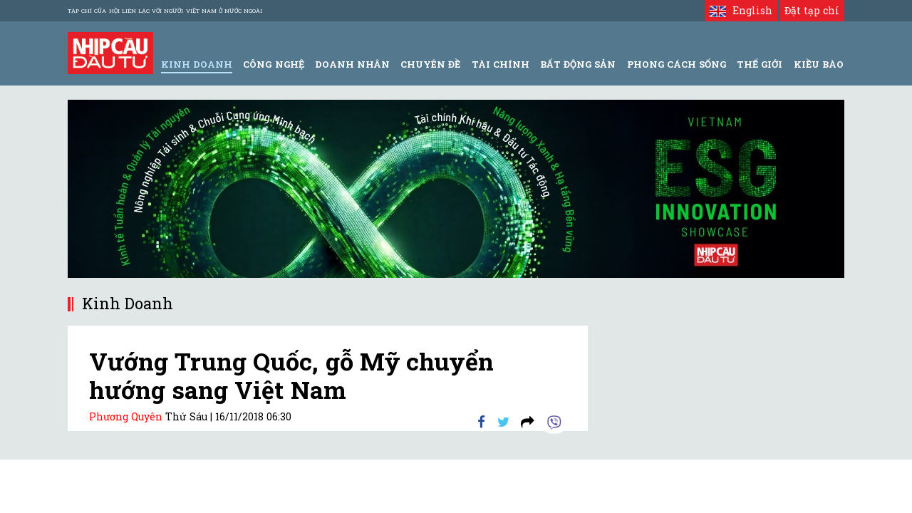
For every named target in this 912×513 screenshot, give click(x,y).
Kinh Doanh (196, 64)
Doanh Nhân (352, 64)
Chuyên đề (430, 64)
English (741, 10)
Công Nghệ (273, 64)
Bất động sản (578, 64)
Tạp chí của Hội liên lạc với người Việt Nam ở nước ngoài (165, 10)
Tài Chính (500, 64)
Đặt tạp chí (811, 10)
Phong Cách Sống (676, 64)
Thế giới (759, 64)
